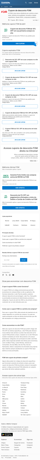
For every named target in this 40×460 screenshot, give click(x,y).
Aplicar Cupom (20, 70)
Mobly (22, 403)
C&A (3, 401)
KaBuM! (7, 225)
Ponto (4, 392)
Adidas (4, 410)
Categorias (17, 445)
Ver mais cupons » (26, 414)
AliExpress (5, 399)
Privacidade (8, 457)
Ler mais (36, 20)
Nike (22, 396)
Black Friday (5, 445)
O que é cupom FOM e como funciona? (13, 236)
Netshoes (24, 225)
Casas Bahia (24, 220)
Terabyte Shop (25, 383)
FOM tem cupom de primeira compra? (13, 246)
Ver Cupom (27, 43)
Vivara (4, 403)
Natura (23, 401)
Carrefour (23, 392)
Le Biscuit (5, 387)
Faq (2, 457)
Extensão (16, 449)
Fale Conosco (5, 449)
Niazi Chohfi (5, 412)
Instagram (30, 445)
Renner (7, 220)
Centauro (15, 225)
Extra (3, 394)
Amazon (33, 225)
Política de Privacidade (10, 266)
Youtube (29, 447)
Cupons (6, 6)
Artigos (3, 443)
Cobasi (23, 408)
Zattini (22, 399)
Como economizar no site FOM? (11, 242)
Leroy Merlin (15, 220)
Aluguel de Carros (19, 443)
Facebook (30, 443)
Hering (22, 394)
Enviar (24, 260)
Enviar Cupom (5, 447)
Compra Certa (25, 410)
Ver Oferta (20, 188)
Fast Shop (24, 387)
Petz (3, 396)
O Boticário (5, 408)
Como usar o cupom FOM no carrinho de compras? (17, 239)
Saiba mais (34, 161)
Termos (15, 457)
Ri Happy (33, 220)
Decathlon (24, 405)
